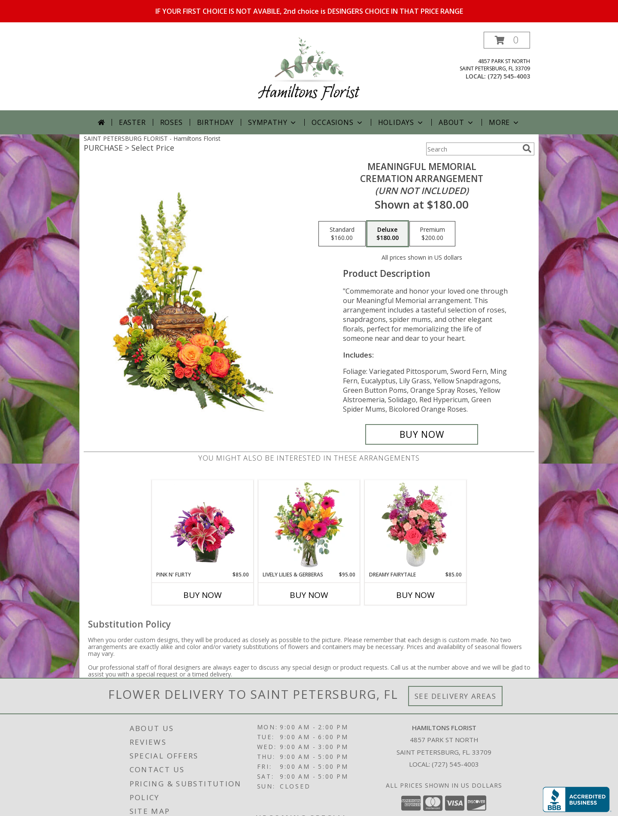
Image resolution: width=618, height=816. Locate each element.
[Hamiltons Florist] (309, 71)
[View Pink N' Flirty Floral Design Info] (203, 525)
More (504, 122)
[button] (507, 40)
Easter (132, 122)
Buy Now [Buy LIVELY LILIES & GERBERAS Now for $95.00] (309, 595)
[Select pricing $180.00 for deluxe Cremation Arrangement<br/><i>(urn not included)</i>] (387, 233)
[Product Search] (472, 149)
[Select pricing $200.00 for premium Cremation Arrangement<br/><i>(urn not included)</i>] (432, 233)
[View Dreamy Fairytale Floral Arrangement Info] (415, 525)
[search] (527, 148)
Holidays (401, 122)
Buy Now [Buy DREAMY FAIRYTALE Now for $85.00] (415, 595)
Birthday (215, 122)
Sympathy (272, 122)
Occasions (338, 122)
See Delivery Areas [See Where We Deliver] (456, 696)
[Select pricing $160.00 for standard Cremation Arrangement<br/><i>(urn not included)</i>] (342, 233)
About (457, 122)
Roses (171, 122)
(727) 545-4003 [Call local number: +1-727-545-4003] (509, 76)
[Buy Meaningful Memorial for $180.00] (421, 434)
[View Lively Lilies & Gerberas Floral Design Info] (309, 525)
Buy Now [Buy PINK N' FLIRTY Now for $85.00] (202, 595)
